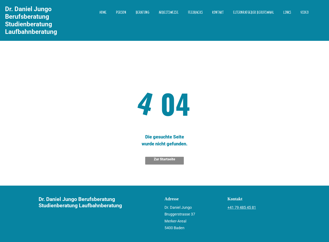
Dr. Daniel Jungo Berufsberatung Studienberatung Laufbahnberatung (31, 20)
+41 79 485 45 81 (241, 207)
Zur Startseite (164, 159)
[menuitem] (104, 13)
